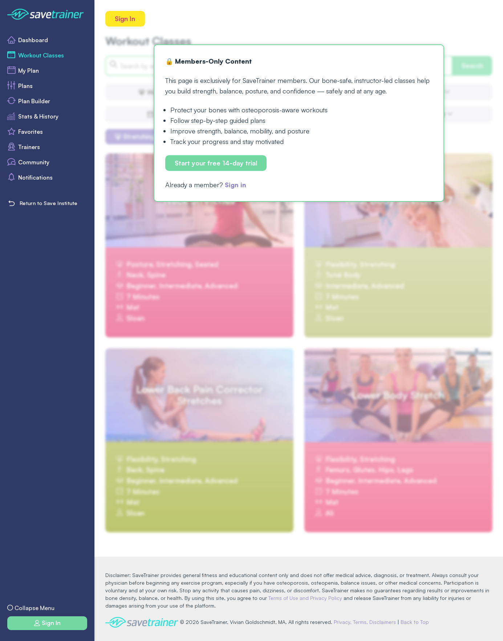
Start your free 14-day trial (216, 163)
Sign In (125, 19)
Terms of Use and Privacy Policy (305, 598)
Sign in (236, 185)
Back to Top (416, 622)
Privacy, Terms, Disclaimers (367, 622)
